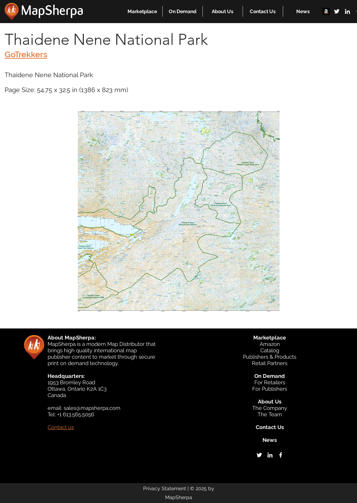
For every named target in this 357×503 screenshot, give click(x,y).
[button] (142, 11)
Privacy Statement (164, 488)
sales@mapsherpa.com (92, 408)
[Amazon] (326, 11)
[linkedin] (347, 11)
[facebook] (280, 455)
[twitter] (336, 11)
